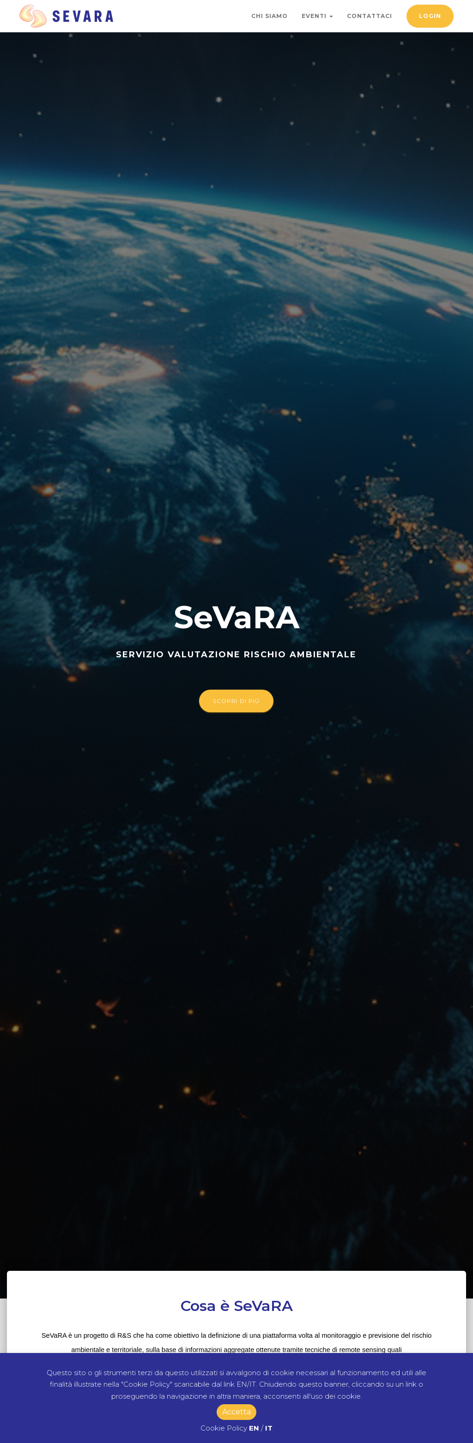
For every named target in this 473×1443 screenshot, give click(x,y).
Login (430, 15)
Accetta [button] (236, 1411)
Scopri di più (236, 700)
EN (254, 1428)
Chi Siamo (269, 15)
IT (269, 1428)
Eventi (317, 15)
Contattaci (369, 15)
